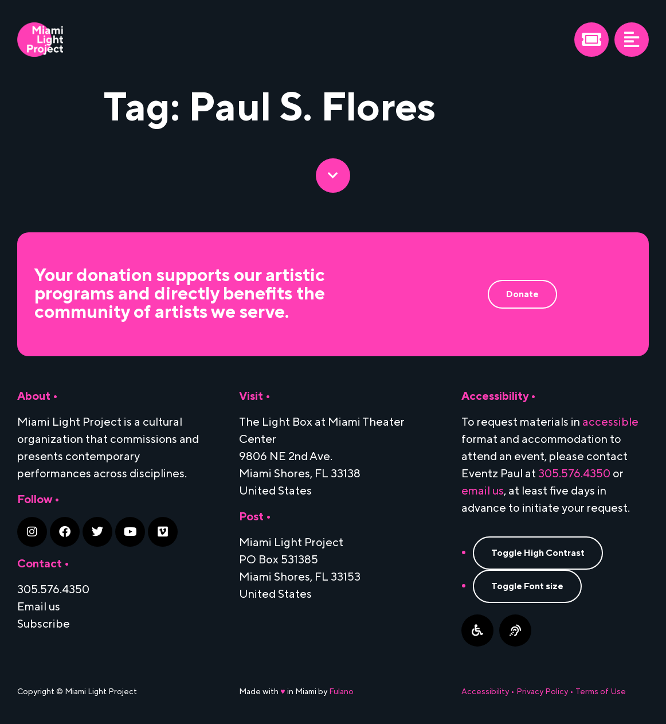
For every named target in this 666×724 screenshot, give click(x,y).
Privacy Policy (542, 692)
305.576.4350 (574, 473)
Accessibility (485, 692)
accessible (610, 422)
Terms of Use (600, 692)
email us (482, 491)
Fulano (341, 692)
